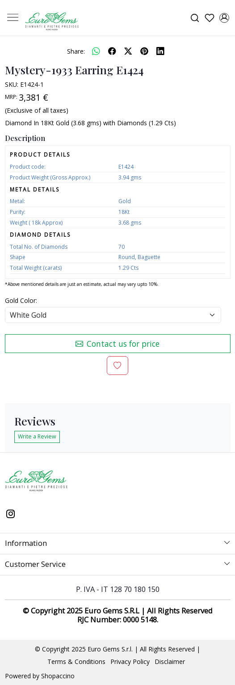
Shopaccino (58, 676)
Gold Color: (21, 300)
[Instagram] (11, 515)
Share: (76, 51)
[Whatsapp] (96, 51)
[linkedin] (160, 51)
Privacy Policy (130, 661)
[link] (194, 18)
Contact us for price (117, 343)
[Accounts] (224, 18)
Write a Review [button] (37, 436)
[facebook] (112, 51)
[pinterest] (144, 51)
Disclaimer (170, 661)
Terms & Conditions (76, 661)
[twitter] (128, 51)
